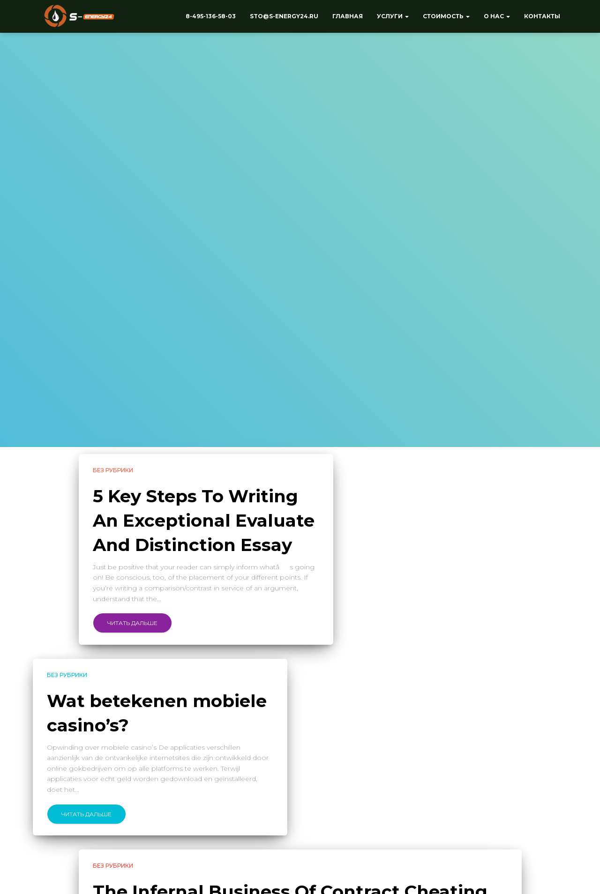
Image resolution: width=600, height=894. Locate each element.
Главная (347, 16)
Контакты (542, 16)
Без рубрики (113, 470)
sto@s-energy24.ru (284, 16)
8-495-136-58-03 (211, 16)
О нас (497, 16)
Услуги (393, 16)
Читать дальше (132, 622)
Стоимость (446, 16)
